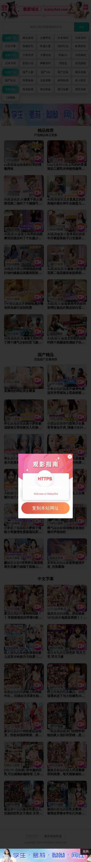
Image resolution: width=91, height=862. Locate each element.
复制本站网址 (45, 508)
